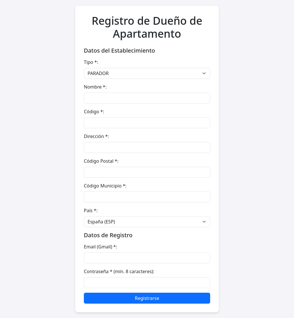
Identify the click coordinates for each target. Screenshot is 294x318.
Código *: (94, 111)
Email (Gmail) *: (100, 247)
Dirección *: (96, 136)
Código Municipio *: (105, 186)
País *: (91, 210)
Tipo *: (91, 62)
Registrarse (147, 298)
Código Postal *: (101, 161)
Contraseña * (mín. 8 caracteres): (119, 271)
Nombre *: (95, 87)
